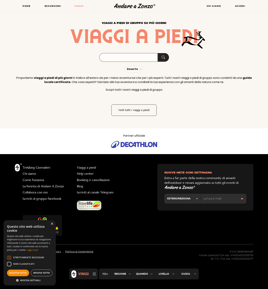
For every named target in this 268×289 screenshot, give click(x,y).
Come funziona (33, 180)
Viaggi (79, 6)
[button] (29, 280)
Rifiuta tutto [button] (41, 272)
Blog (80, 186)
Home (26, 6)
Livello (164, 274)
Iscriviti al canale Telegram (95, 193)
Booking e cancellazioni (93, 180)
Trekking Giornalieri (36, 168)
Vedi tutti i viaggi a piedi (134, 110)
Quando (142, 274)
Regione (120, 274)
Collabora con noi (35, 193)
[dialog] (29, 253)
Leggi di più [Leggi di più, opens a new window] (32, 249)
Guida (185, 274)
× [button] (52, 224)
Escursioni (53, 6)
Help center (85, 174)
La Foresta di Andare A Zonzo (43, 186)
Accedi (240, 6)
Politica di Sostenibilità (79, 252)
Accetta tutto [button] (18, 272)
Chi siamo (214, 6)
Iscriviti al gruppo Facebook (42, 199)
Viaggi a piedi (86, 168)
